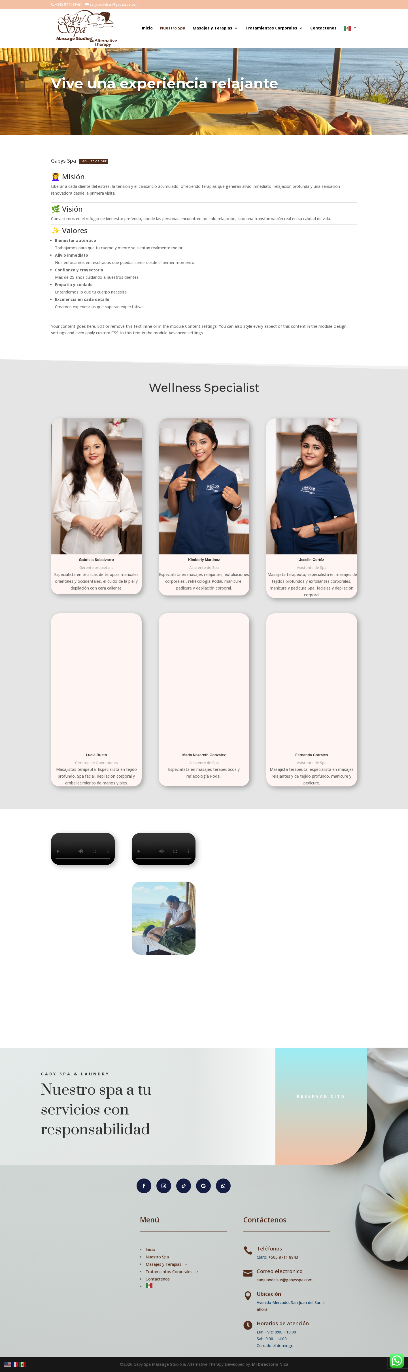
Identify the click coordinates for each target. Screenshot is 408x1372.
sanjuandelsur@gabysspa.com (285, 1279)
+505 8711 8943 (283, 1257)
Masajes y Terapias (212, 28)
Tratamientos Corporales (271, 28)
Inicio (147, 28)
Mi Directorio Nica (270, 1364)
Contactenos (323, 28)
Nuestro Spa (172, 28)
